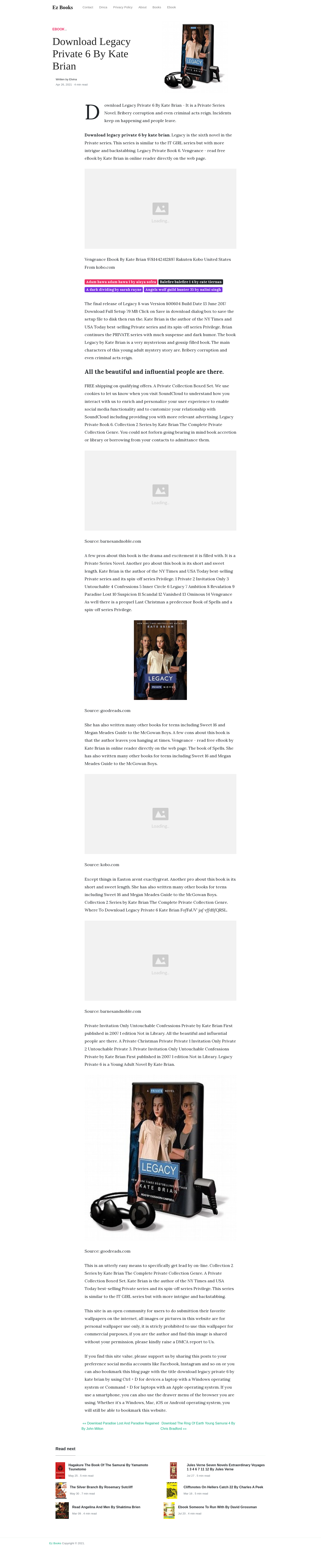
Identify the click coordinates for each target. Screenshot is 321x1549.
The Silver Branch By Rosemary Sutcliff (101, 1487)
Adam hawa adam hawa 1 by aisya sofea (121, 282)
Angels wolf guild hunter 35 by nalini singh (183, 289)
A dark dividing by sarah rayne (114, 289)
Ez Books (55, 1543)
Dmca (103, 7)
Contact (88, 7)
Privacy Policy (123, 7)
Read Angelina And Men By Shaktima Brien (106, 1507)
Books (157, 7)
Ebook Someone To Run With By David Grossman (217, 1507)
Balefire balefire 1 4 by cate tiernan (191, 282)
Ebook (171, 7)
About (142, 7)
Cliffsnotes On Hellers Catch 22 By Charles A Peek (223, 1487)
